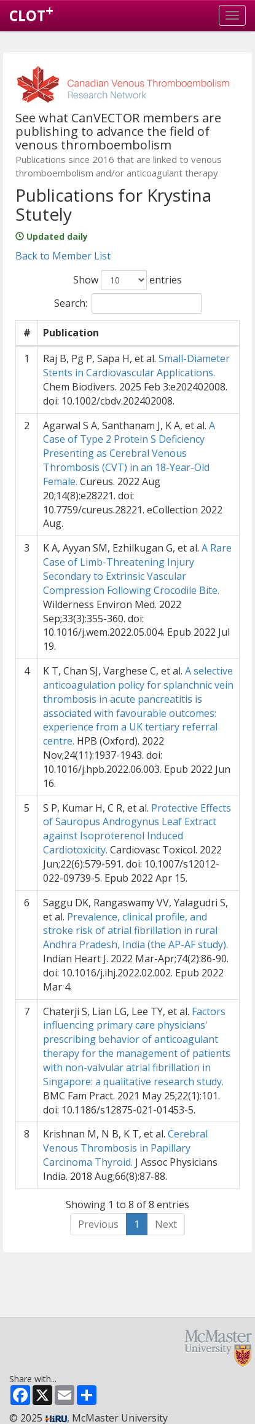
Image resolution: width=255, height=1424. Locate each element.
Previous (98, 1224)
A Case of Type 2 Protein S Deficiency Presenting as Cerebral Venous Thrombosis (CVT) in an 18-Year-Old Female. (129, 453)
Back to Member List (63, 256)
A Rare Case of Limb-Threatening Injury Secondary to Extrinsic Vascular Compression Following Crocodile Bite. (137, 569)
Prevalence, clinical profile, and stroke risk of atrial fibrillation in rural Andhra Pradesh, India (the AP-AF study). (135, 931)
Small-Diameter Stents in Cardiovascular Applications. (136, 365)
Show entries (127, 280)
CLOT (31, 13)
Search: (128, 303)
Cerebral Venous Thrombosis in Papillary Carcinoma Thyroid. (125, 1148)
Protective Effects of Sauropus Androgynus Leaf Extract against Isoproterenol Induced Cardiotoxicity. (137, 829)
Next (166, 1224)
